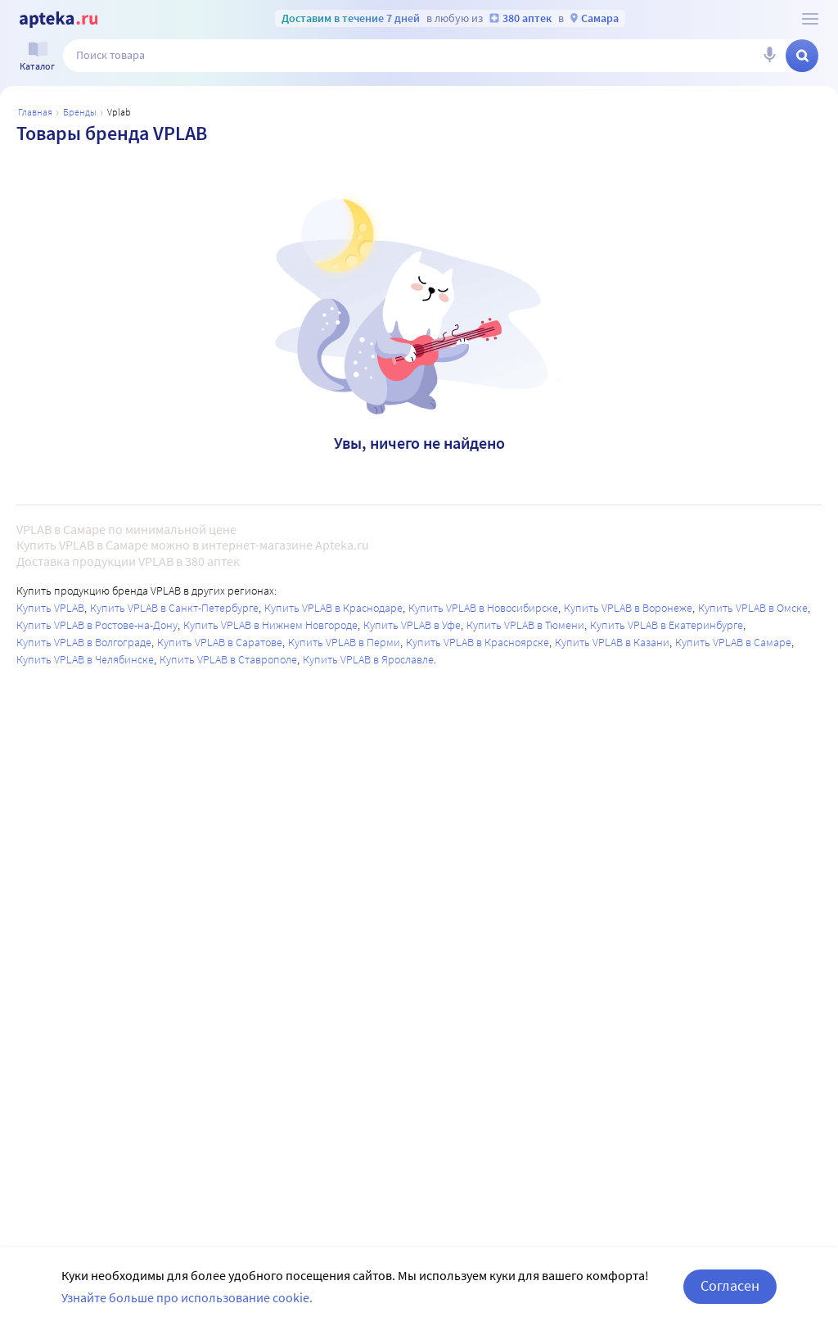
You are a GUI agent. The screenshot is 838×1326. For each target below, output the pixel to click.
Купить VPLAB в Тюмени (525, 625)
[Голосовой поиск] (769, 56)
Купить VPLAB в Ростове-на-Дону (97, 625)
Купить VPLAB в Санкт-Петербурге (174, 607)
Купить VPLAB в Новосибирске (483, 607)
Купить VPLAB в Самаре (733, 642)
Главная (35, 112)
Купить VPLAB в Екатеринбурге (666, 625)
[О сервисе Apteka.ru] (810, 19)
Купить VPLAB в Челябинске (85, 659)
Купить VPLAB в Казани (612, 642)
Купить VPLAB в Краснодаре (333, 607)
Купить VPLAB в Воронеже (628, 607)
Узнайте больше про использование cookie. (187, 1297)
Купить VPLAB (50, 607)
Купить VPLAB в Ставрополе (228, 659)
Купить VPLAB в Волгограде (83, 642)
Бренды (80, 112)
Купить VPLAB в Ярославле (368, 659)
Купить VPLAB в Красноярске (477, 642)
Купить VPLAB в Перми (344, 642)
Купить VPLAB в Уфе (412, 625)
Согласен (730, 1285)
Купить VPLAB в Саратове (219, 642)
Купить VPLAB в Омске (753, 607)
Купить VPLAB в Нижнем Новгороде (270, 625)
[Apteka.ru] (58, 19)
